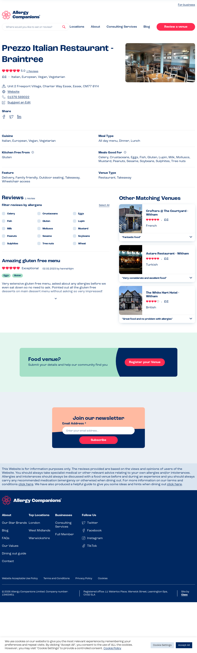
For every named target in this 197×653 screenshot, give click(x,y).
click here (25, 484)
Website (13, 91)
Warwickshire (39, 538)
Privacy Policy (83, 578)
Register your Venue (144, 362)
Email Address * (74, 423)
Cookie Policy (112, 648)
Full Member (64, 534)
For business (186, 4)
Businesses (63, 515)
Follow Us (89, 515)
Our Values (10, 546)
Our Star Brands (14, 523)
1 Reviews (32, 71)
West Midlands (39, 530)
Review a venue (175, 26)
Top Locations (39, 515)
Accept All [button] (184, 645)
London (34, 523)
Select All (104, 205)
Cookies (103, 578)
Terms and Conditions (56, 578)
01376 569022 (18, 97)
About (95, 26)
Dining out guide (14, 553)
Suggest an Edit (19, 102)
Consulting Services (122, 26)
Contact (8, 561)
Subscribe (98, 440)
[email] (98, 430)
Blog (147, 26)
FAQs (5, 538)
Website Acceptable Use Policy (20, 578)
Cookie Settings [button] (162, 645)
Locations (77, 26)
